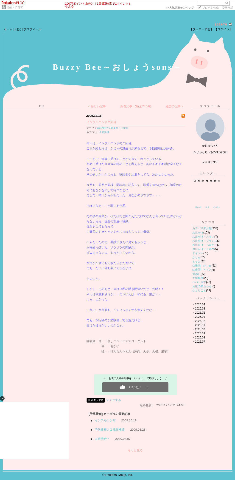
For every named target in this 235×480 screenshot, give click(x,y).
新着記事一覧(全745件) (135, 106)
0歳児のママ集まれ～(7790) (112, 127)
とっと (196, 261)
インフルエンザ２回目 (101, 122)
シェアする (113, 400)
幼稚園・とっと (202, 269)
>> (180, 7)
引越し (196, 274)
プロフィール (32, 29)
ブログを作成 (210, 7)
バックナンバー (208, 298)
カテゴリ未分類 (202, 228)
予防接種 (104, 132)
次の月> (216, 207)
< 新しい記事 (97, 106)
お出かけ (197, 232)
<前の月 (198, 207)
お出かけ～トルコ (203, 249)
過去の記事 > (174, 106)
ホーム (8, 29)
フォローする (210, 162)
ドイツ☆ (197, 253)
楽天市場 (227, 7)
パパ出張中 (199, 282)
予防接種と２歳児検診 (110, 429)
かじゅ (196, 257)
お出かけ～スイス (203, 236)
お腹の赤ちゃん (202, 286)
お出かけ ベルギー (204, 245)
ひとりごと (199, 290)
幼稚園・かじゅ (202, 265)
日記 (18, 29)
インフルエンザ (105, 420)
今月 (207, 207)
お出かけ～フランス (204, 240)
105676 (221, 24)
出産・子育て (14, 7)
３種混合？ (102, 438)
